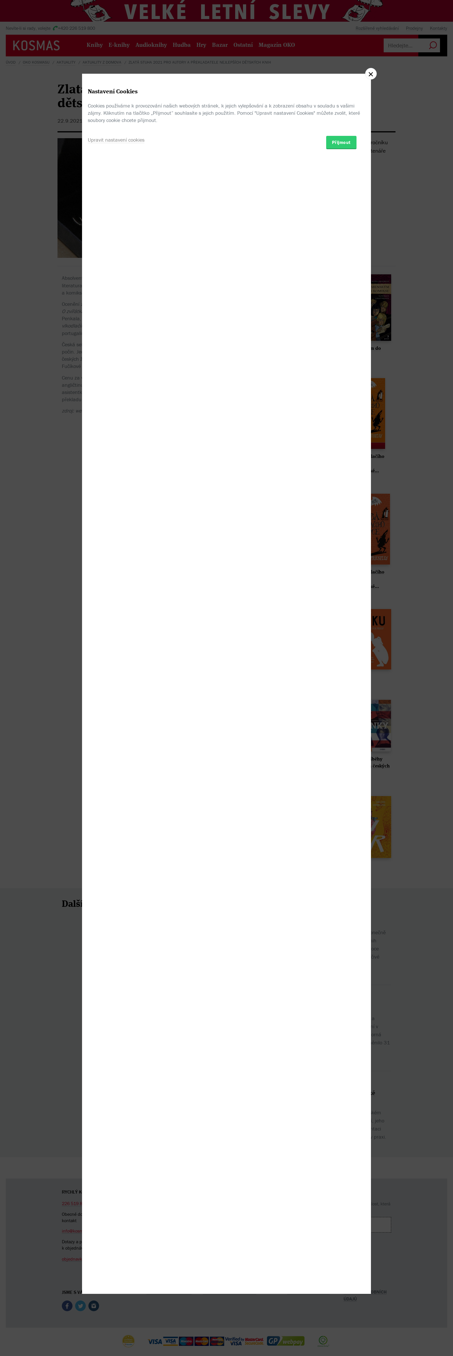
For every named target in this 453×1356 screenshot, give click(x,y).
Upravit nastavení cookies (116, 709)
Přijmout (341, 712)
